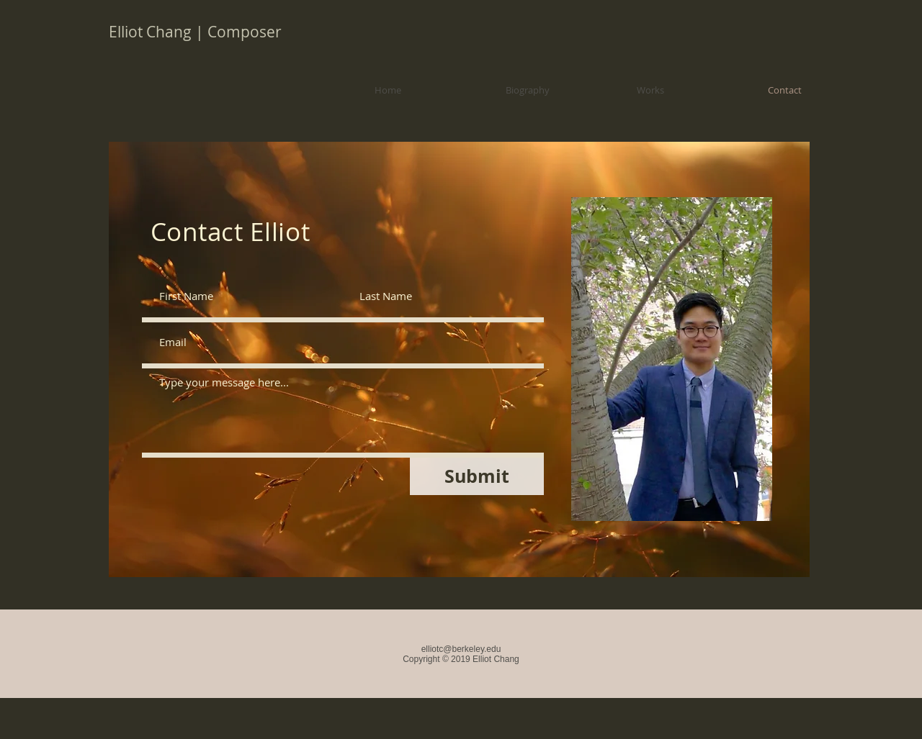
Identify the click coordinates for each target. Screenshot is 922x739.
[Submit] (477, 476)
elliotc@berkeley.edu (461, 649)
